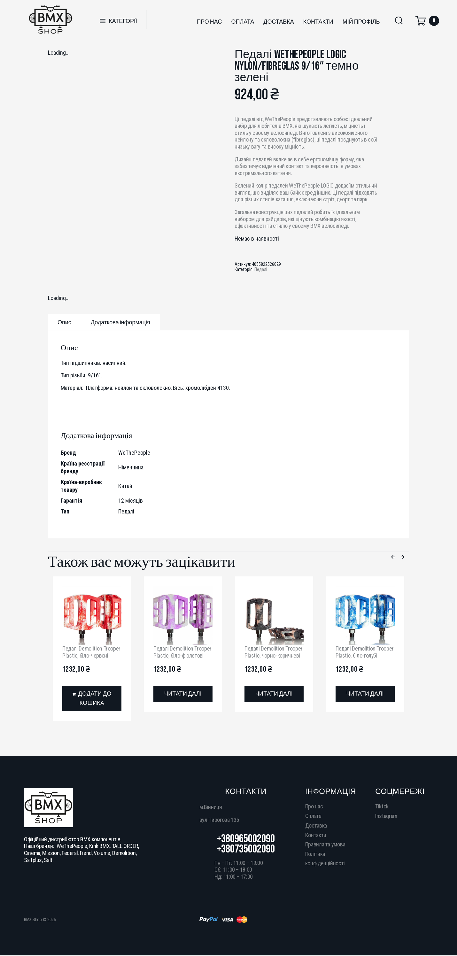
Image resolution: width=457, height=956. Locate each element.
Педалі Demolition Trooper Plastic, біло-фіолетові (182, 652)
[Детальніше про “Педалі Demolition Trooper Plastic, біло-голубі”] (365, 694)
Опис (64, 322)
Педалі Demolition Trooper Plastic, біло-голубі (365, 652)
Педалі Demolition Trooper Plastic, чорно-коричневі (273, 652)
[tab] (64, 322)
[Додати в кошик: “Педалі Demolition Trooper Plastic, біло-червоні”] (91, 699)
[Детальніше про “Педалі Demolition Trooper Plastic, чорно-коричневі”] (274, 694)
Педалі (260, 269)
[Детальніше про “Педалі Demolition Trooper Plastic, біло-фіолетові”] (183, 694)
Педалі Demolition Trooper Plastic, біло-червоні (91, 652)
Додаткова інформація (120, 322)
